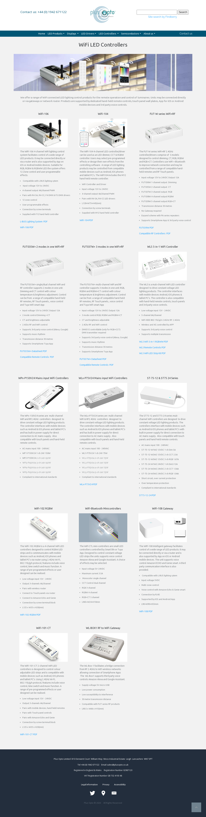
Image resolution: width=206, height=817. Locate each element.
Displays (72, 33)
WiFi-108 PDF (146, 611)
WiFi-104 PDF (86, 220)
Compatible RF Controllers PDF (154, 233)
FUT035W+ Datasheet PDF (33, 351)
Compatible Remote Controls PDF (37, 357)
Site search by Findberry (162, 16)
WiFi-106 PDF (26, 227)
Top (196, 807)
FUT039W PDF (146, 227)
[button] (27, 64)
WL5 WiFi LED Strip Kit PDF (152, 353)
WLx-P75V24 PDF (88, 484)
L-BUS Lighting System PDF (33, 221)
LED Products (55, 33)
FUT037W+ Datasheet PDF (93, 359)
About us (148, 33)
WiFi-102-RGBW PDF (30, 614)
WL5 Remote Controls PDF (152, 347)
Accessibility (117, 784)
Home (41, 33)
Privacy (106, 784)
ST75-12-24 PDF (147, 495)
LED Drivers (87, 33)
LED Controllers (108, 33)
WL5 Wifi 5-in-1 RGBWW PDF (153, 341)
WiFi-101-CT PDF (28, 734)
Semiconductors (130, 33)
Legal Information (92, 784)
